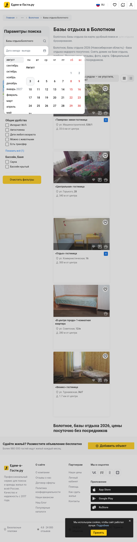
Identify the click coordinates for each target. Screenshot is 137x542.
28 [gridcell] (62, 105)
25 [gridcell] (38, 105)
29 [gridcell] (70, 105)
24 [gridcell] (30, 105)
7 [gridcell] (63, 81)
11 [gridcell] (38, 89)
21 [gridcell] (62, 97)
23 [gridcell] (79, 97)
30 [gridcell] (79, 105)
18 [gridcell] (38, 97)
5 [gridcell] (46, 81)
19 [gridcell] (46, 97)
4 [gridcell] (38, 81)
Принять (98, 532)
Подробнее (102, 525)
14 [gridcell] (62, 89)
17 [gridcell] (30, 97)
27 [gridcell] (54, 105)
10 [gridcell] (30, 89)
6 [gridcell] (54, 81)
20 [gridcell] (54, 97)
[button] (114, 4)
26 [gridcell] (46, 105)
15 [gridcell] (70, 89)
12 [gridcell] (46, 89)
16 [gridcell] (79, 89)
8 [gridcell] (71, 81)
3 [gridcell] (30, 81)
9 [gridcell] (79, 81)
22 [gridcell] (70, 97)
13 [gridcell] (54, 89)
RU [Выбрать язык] (100, 5)
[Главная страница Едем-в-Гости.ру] (19, 5)
